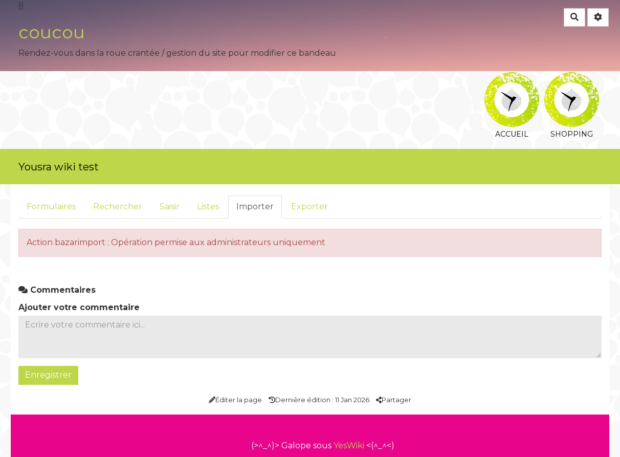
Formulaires (51, 206)
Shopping (572, 79)
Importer (255, 206)
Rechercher (117, 206)
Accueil (512, 79)
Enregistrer (48, 375)
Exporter (309, 206)
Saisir (170, 206)
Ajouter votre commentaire (79, 307)
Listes (208, 206)
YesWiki (349, 445)
